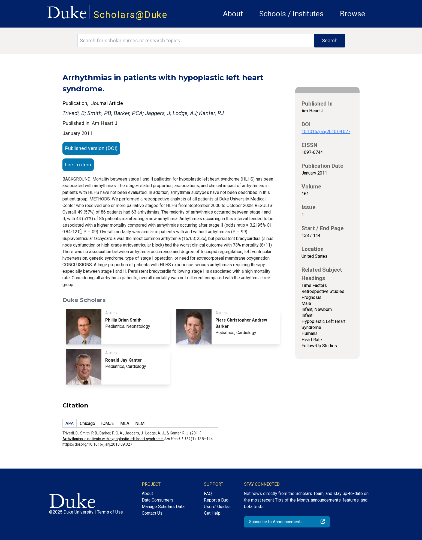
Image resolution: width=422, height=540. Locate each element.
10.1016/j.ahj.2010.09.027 (326, 131)
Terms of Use (110, 512)
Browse (352, 13)
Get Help (212, 513)
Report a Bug (216, 500)
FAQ (208, 493)
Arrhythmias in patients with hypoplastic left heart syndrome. (113, 439)
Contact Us (152, 513)
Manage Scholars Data (163, 506)
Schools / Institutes (291, 13)
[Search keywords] (196, 40)
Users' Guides (217, 506)
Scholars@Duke (131, 14)
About (233, 13)
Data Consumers (157, 500)
